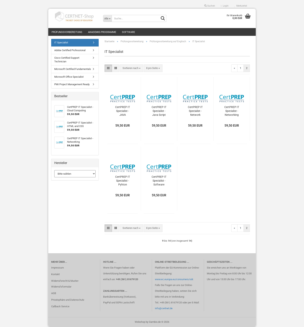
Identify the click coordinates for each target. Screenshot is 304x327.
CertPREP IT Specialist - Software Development (159, 180)
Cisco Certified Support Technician (66, 59)
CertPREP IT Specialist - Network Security (195, 111)
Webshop (140, 321)
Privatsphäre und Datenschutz (67, 299)
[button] (108, 68)
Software (128, 32)
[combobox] (131, 68)
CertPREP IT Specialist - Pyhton (122, 180)
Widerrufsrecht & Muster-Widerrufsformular (65, 283)
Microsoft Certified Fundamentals (72, 69)
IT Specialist (61, 42)
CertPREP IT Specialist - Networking (231, 111)
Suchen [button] (209, 5)
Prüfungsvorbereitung (67, 32)
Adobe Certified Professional (70, 50)
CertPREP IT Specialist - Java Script (159, 111)
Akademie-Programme (102, 32)
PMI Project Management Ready (72, 84)
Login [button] (225, 5)
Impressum (57, 267)
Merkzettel (240, 5)
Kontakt (55, 274)
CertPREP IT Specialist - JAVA (122, 111)
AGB (53, 293)
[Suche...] (107, 18)
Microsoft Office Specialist (69, 76)
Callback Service (60, 306)
